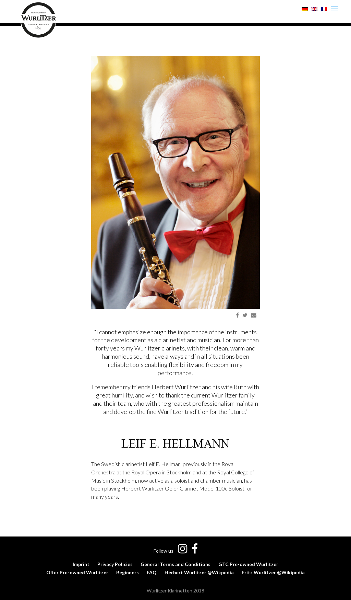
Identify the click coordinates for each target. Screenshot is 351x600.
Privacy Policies (115, 564)
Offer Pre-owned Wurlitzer (77, 572)
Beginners (127, 572)
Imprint (81, 564)
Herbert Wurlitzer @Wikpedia (199, 572)
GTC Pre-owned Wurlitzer (248, 564)
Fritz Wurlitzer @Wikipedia (273, 572)
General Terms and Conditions (175, 564)
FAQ (152, 572)
